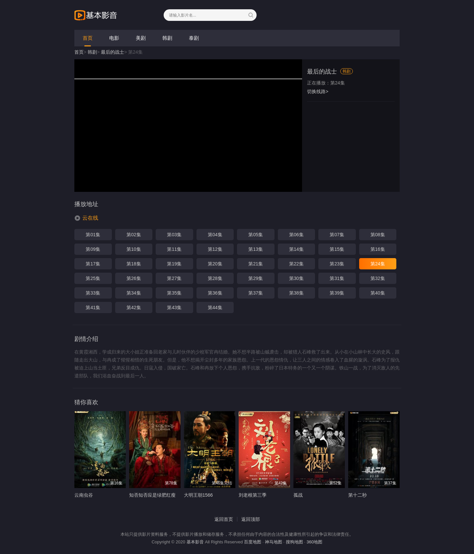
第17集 (93, 263)
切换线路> (317, 91)
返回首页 (223, 519)
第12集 (215, 249)
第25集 (93, 278)
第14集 (296, 249)
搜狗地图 (294, 541)
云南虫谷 (83, 495)
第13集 (255, 249)
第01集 (93, 234)
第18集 (133, 263)
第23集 (337, 263)
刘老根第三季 (253, 495)
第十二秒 (357, 495)
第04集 (215, 234)
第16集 (377, 249)
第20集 (215, 263)
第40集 (377, 293)
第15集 (337, 249)
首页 (88, 38)
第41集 (93, 307)
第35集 (174, 293)
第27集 (174, 278)
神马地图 (273, 541)
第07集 (337, 234)
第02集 (133, 234)
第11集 (174, 249)
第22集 (296, 263)
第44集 (215, 307)
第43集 (174, 307)
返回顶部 (250, 519)
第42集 (133, 307)
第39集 (337, 293)
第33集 (93, 293)
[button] (86, 218)
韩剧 (167, 38)
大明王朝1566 (198, 495)
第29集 (255, 278)
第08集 (377, 234)
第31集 (337, 278)
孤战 (298, 495)
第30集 (296, 278)
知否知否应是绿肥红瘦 (152, 495)
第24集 (377, 263)
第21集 (255, 263)
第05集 (255, 234)
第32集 (377, 278)
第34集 (133, 293)
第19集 (174, 263)
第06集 (296, 234)
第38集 (296, 293)
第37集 (255, 293)
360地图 (315, 541)
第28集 (215, 278)
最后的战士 (112, 52)
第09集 (93, 249)
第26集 (133, 278)
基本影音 (195, 541)
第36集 (215, 293)
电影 (114, 38)
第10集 (133, 249)
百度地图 (252, 541)
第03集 (174, 234)
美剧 (141, 38)
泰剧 (194, 38)
